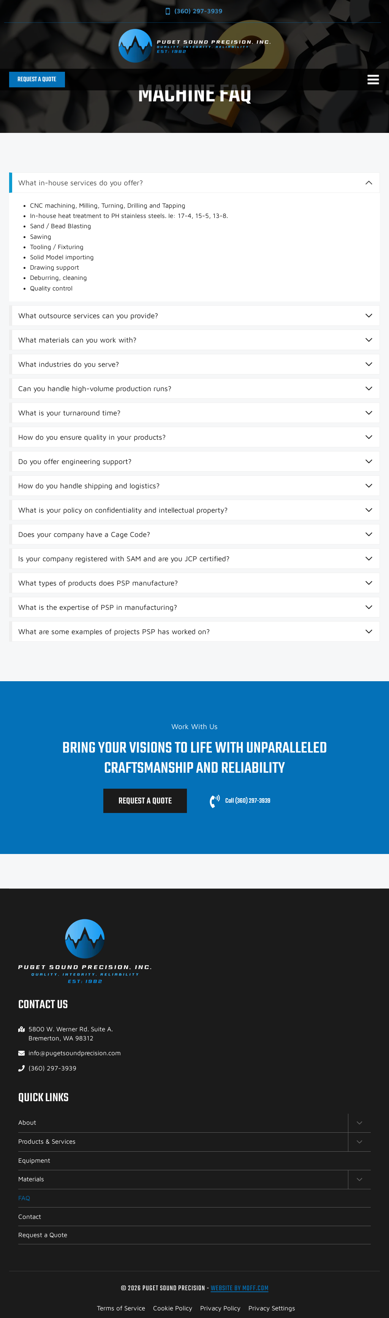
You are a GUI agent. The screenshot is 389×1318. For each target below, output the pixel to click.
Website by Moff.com (240, 1288)
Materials (31, 1178)
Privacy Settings (271, 1308)
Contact (29, 1216)
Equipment (34, 1160)
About (27, 1121)
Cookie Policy (172, 1308)
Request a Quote (42, 1235)
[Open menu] (373, 79)
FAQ (24, 1198)
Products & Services (47, 1141)
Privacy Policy (220, 1308)
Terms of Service (121, 1308)
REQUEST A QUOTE (36, 79)
